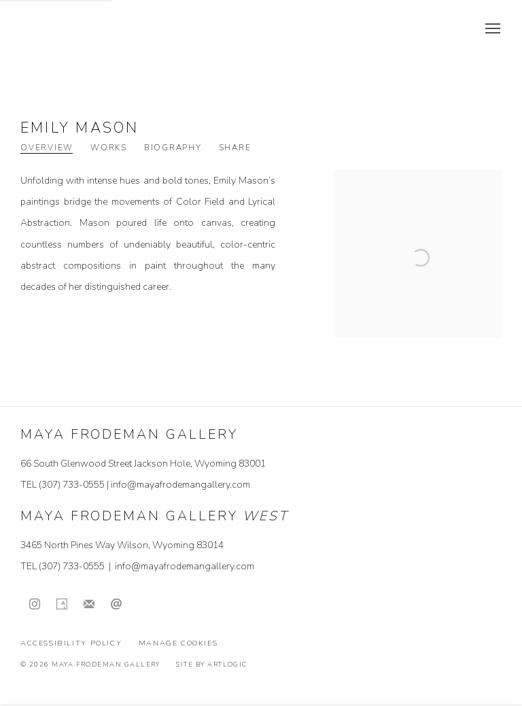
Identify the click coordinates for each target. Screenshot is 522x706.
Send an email (116, 604)
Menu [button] (491, 29)
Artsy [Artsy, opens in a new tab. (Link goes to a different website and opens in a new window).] (62, 604)
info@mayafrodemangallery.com (180, 484)
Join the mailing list (89, 604)
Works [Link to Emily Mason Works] (108, 148)
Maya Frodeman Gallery (115, 29)
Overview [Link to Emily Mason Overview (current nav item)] (46, 148)
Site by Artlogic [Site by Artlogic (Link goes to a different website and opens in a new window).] (211, 664)
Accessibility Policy (71, 643)
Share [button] (235, 148)
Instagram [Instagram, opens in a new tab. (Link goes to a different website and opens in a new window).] (34, 604)
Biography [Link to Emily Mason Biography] (173, 148)
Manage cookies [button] (178, 643)
